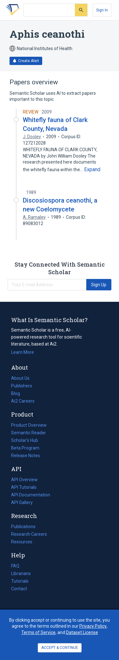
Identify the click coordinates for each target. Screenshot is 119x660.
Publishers (21, 385)
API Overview (24, 479)
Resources (21, 542)
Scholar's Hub (24, 440)
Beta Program (25, 447)
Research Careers (29, 534)
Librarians (21, 573)
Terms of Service (38, 632)
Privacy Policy (93, 626)
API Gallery (22, 502)
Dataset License (82, 632)
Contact (19, 588)
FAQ (15, 565)
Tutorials (20, 581)
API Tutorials (23, 487)
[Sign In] (102, 10)
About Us (20, 378)
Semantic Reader (28, 432)
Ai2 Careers (23, 401)
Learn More (22, 352)
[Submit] (81, 10)
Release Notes (25, 455)
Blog (18, 393)
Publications (23, 526)
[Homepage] (12, 10)
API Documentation (30, 495)
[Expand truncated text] (92, 169)
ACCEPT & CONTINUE (59, 647)
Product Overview (29, 425)
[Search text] (49, 10)
